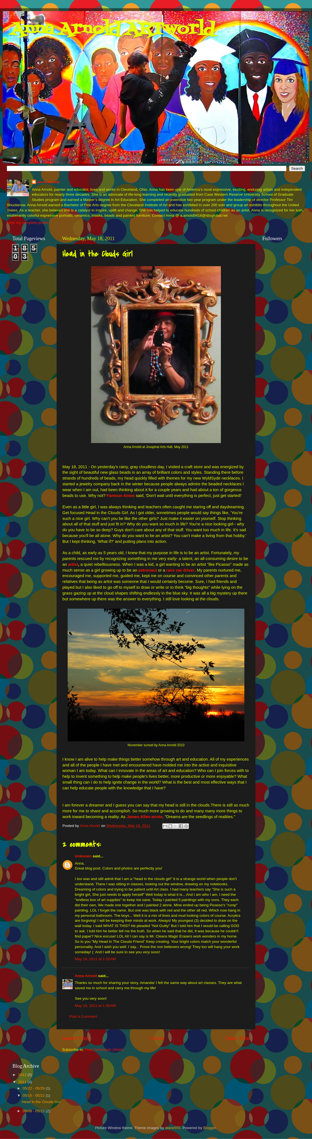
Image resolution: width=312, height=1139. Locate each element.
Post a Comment (83, 1016)
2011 (23, 1082)
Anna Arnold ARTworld (113, 29)
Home (157, 1038)
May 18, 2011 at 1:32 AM (95, 959)
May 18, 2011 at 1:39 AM (95, 1006)
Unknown (83, 856)
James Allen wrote (144, 817)
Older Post (237, 1038)
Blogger (209, 1128)
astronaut (147, 570)
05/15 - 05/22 (34, 1095)
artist (73, 564)
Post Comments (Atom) (104, 1050)
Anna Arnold (48, 182)
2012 (23, 1075)
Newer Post (75, 1038)
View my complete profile (27, 223)
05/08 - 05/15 (34, 1111)
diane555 (173, 1128)
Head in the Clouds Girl (41, 1102)
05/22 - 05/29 (34, 1088)
